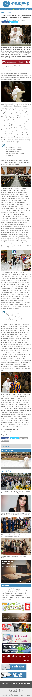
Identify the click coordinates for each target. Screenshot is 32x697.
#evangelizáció (18, 445)
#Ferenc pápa (5, 446)
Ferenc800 (16, 588)
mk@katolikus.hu (13, 694)
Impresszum (4, 695)
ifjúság (24, 592)
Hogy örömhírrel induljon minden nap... (10, 564)
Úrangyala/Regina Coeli (8, 592)
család (11, 597)
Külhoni (21, 683)
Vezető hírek (6, 471)
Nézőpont (18, 685)
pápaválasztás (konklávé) (9, 593)
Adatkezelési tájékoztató (25, 695)
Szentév (9, 599)
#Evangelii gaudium (7, 445)
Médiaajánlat (10, 695)
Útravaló (18, 593)
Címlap (3, 683)
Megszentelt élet (10, 685)
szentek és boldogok (7, 588)
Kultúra (25, 685)
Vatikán (22, 588)
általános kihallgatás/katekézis (16, 595)
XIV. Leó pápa (14, 589)
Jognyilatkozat (16, 695)
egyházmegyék (20, 597)
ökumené (18, 592)
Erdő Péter (23, 590)
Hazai (7, 683)
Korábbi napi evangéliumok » (24, 581)
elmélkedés (5, 590)
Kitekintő (4, 20)
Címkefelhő (5, 585)
